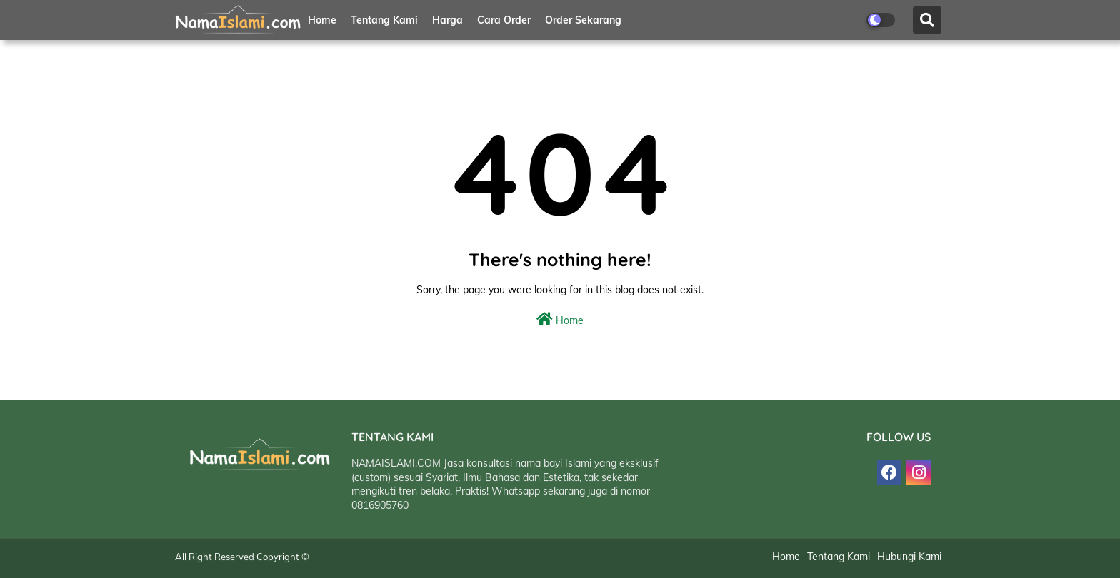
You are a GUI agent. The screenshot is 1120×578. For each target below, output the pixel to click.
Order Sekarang (583, 20)
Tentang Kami (384, 20)
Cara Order (504, 20)
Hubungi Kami (909, 557)
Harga (447, 20)
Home (322, 20)
